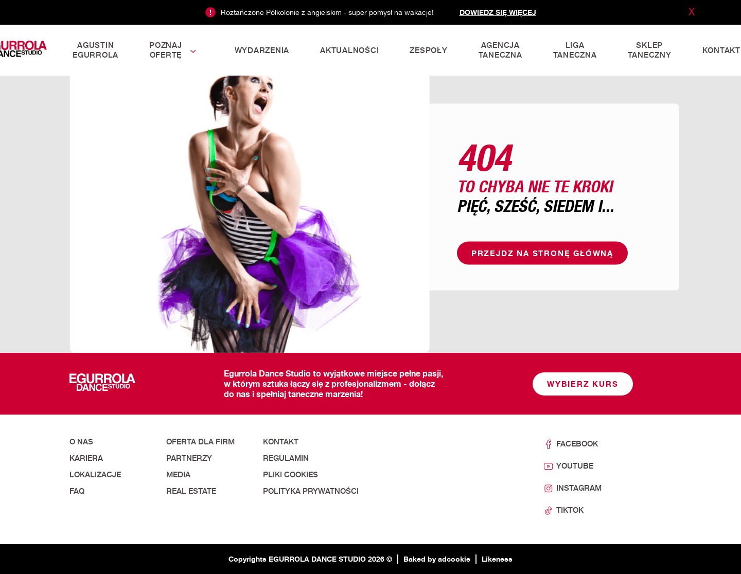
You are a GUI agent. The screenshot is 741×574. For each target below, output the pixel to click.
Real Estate (191, 491)
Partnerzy (189, 458)
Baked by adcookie (436, 558)
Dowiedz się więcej (498, 12)
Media (178, 474)
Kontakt (280, 441)
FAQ (76, 491)
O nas (81, 441)
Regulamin (286, 458)
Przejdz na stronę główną (542, 253)
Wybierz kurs (583, 384)
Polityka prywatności (311, 491)
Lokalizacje (95, 474)
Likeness (497, 558)
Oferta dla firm (200, 441)
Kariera (86, 458)
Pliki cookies (290, 474)
